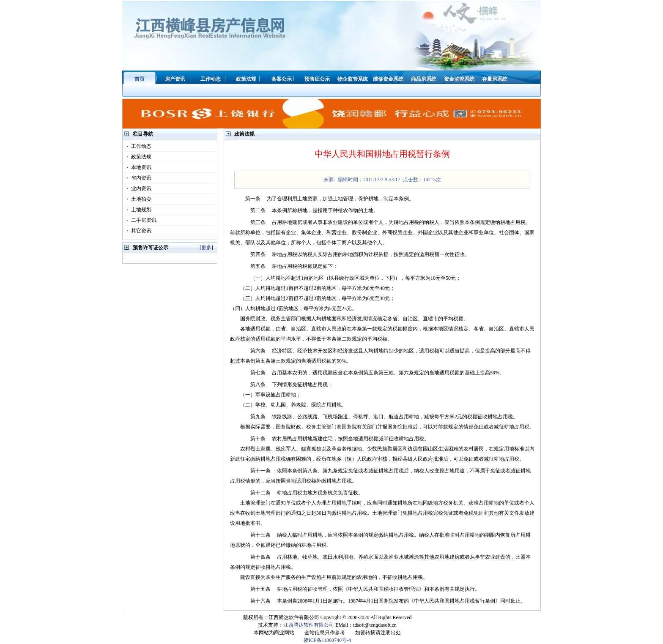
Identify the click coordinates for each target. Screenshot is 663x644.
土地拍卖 (137, 199)
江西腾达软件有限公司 (308, 625)
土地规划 (137, 210)
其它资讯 (137, 231)
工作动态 (137, 146)
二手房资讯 (140, 220)
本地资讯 (137, 167)
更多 (206, 248)
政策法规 (137, 157)
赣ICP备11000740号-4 (327, 640)
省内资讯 (137, 178)
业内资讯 (137, 188)
